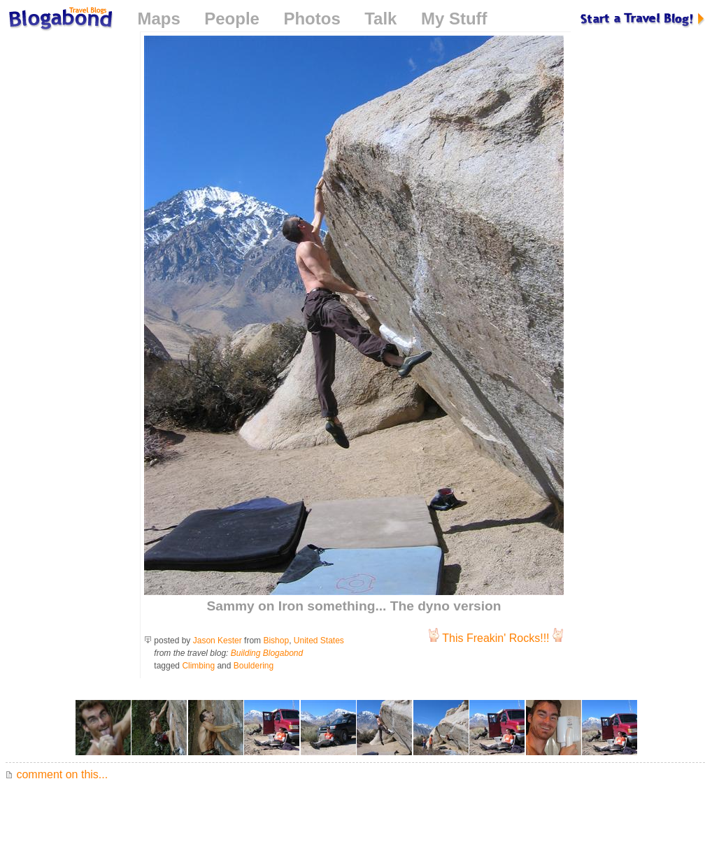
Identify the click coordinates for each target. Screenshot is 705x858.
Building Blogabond (267, 653)
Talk (380, 18)
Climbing (198, 666)
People (231, 18)
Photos (311, 18)
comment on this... (57, 774)
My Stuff (454, 18)
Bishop (276, 640)
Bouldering (253, 666)
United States (319, 640)
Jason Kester (217, 640)
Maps (158, 18)
